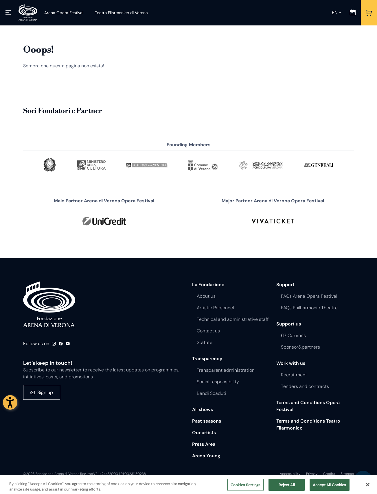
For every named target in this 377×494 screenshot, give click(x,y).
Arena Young (206, 456)
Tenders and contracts (305, 386)
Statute (204, 342)
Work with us (290, 363)
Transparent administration (226, 370)
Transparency (207, 359)
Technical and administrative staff (233, 319)
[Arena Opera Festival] (64, 12)
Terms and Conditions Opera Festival (308, 405)
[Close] (367, 487)
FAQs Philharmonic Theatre (309, 308)
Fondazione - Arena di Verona (49, 304)
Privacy (312, 473)
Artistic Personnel (215, 308)
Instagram (54, 343)
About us (206, 296)
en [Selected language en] (335, 13)
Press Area (203, 444)
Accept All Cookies (329, 487)
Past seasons (206, 421)
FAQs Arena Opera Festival (309, 296)
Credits (329, 473)
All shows (202, 409)
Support (285, 285)
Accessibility (290, 473)
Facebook (60, 343)
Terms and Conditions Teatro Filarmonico (308, 424)
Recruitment (294, 375)
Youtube (67, 343)
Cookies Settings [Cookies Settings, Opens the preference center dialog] (245, 487)
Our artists (204, 433)
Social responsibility (218, 382)
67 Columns (293, 335)
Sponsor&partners (300, 347)
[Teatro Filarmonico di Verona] (118, 12)
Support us (288, 324)
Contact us (208, 331)
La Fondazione (208, 285)
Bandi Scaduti (211, 393)
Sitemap (347, 473)
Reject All (287, 487)
